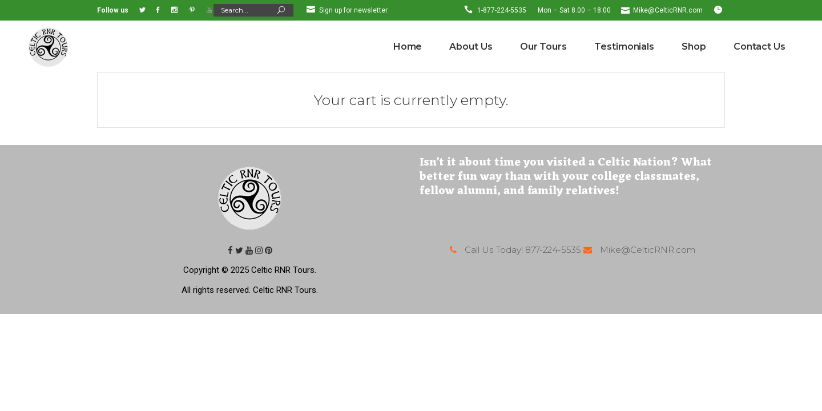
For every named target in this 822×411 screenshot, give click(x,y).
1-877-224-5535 (501, 10)
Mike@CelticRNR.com (668, 10)
